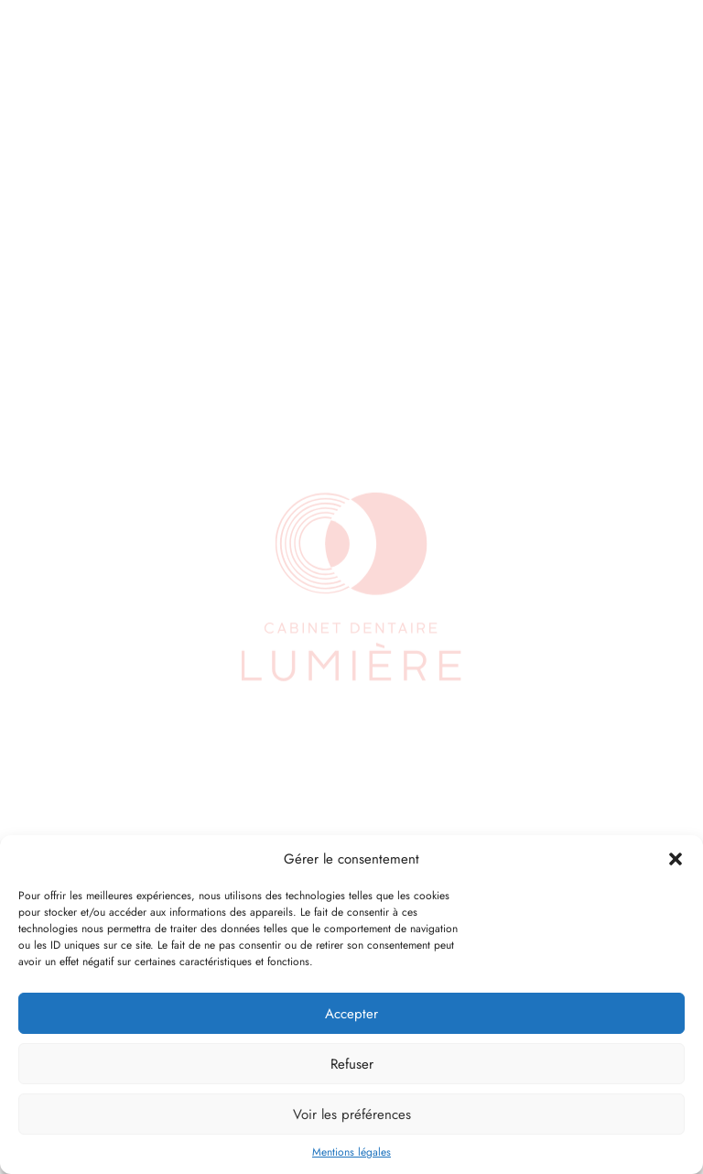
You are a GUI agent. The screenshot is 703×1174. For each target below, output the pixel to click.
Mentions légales (351, 1152)
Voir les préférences (352, 1114)
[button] (675, 859)
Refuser (351, 1064)
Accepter (351, 1014)
